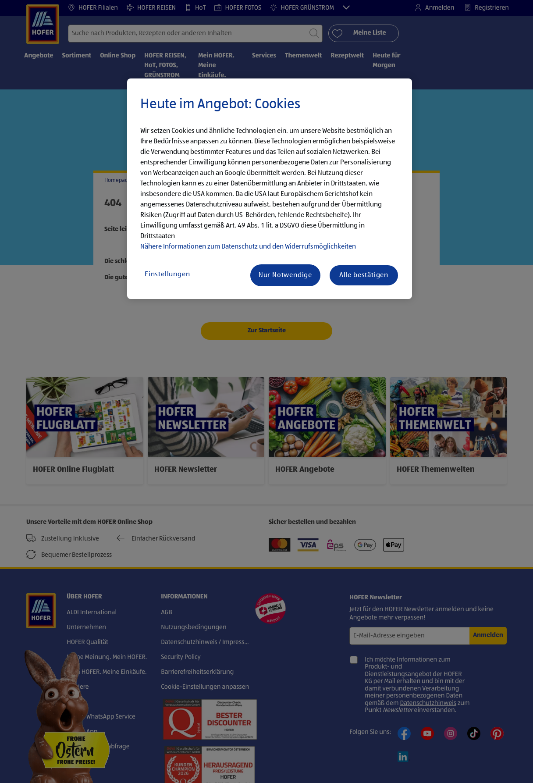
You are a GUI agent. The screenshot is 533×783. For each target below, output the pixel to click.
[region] (269, 188)
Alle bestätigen (363, 275)
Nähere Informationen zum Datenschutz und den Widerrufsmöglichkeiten (248, 246)
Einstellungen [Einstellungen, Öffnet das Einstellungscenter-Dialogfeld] (167, 274)
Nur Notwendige (285, 275)
